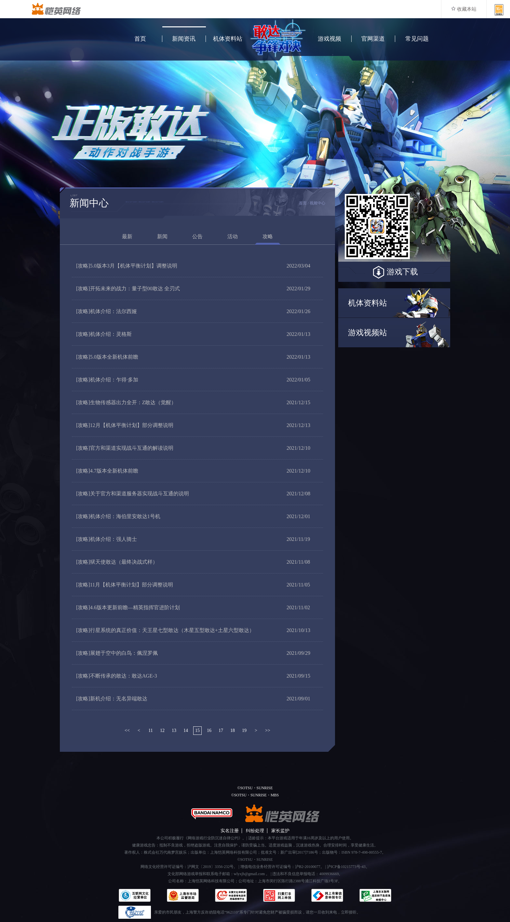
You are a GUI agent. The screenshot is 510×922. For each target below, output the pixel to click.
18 (232, 730)
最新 (127, 236)
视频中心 (317, 203)
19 (244, 730)
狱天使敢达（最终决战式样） (117, 562)
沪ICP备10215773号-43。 (348, 866)
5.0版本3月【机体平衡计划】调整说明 (126, 265)
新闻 (162, 236)
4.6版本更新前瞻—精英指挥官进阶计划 (128, 607)
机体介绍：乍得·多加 (107, 379)
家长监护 (280, 830)
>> (267, 730)
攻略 (267, 236)
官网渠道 (373, 38)
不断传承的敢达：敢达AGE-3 (116, 676)
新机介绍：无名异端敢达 (111, 698)
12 (162, 730)
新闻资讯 (183, 38)
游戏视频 (329, 38)
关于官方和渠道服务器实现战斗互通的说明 (132, 493)
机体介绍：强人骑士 (106, 539)
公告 (197, 236)
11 (150, 730)
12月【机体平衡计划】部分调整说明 (124, 425)
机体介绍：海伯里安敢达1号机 (118, 516)
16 (209, 730)
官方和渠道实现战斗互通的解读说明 (124, 448)
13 (174, 730)
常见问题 (417, 38)
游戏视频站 (367, 332)
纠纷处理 (255, 830)
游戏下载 (394, 272)
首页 (140, 38)
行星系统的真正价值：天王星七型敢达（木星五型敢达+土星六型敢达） (165, 630)
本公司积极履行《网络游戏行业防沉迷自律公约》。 (201, 838)
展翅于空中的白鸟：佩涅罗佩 (117, 653)
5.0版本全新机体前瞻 (107, 357)
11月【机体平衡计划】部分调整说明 (124, 584)
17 (221, 730)
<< (127, 730)
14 (185, 730)
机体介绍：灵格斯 (104, 334)
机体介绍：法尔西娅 (106, 311)
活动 (232, 236)
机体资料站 (227, 38)
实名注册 (230, 830)
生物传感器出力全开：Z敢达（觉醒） (126, 402)
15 (197, 730)
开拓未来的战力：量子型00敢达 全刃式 (128, 288)
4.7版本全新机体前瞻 (107, 471)
